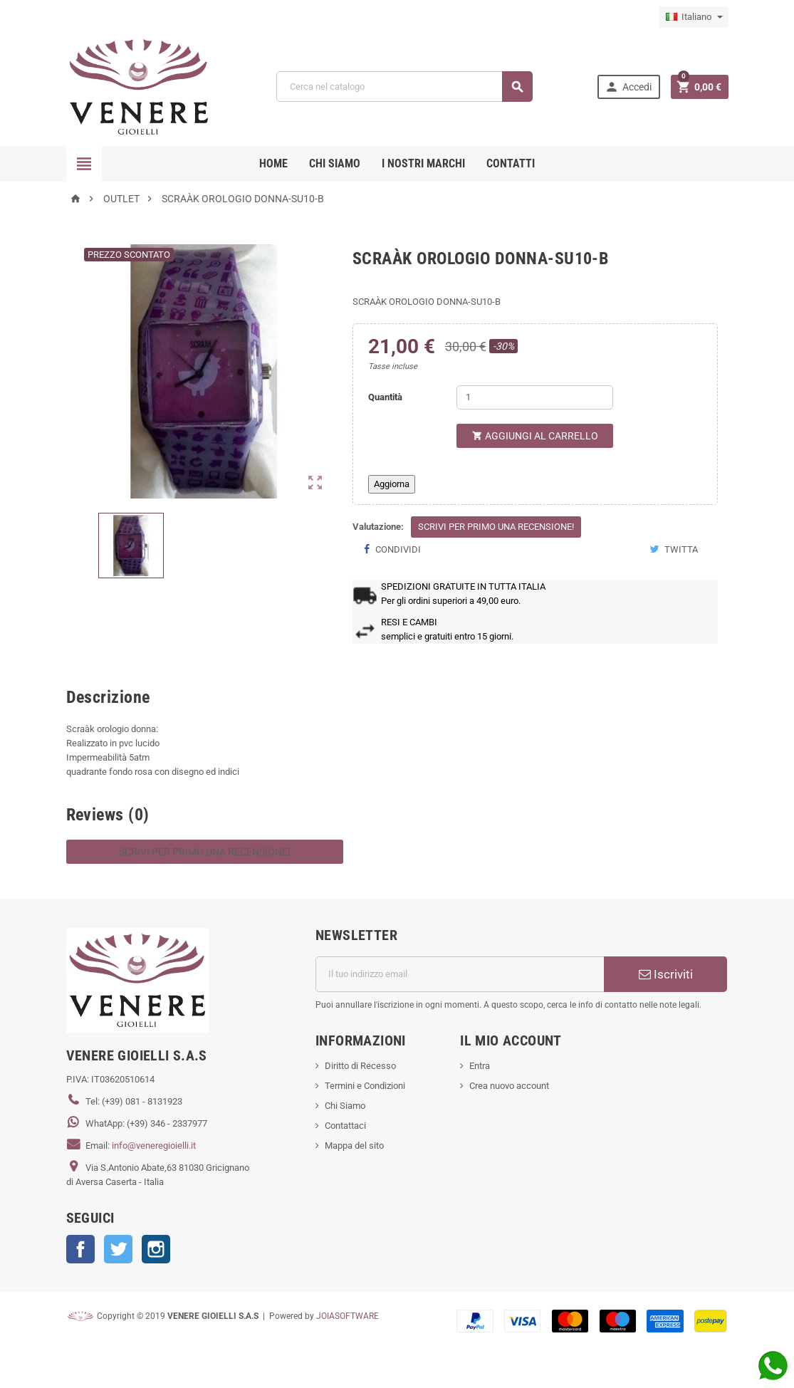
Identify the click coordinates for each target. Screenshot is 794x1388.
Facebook (80, 1249)
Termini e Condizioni (365, 1085)
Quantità (385, 397)
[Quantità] (534, 397)
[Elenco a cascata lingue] (693, 17)
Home (273, 163)
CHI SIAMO (334, 163)
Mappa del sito (354, 1145)
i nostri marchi (423, 163)
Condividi (392, 549)
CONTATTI (510, 163)
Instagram (156, 1249)
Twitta (673, 549)
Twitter (118, 1249)
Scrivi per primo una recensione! (496, 526)
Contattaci (345, 1125)
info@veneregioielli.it (154, 1145)
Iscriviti (666, 974)
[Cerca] (404, 86)
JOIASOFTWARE (347, 1316)
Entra (479, 1065)
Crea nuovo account (509, 1085)
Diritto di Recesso (360, 1065)
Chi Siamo (345, 1105)
